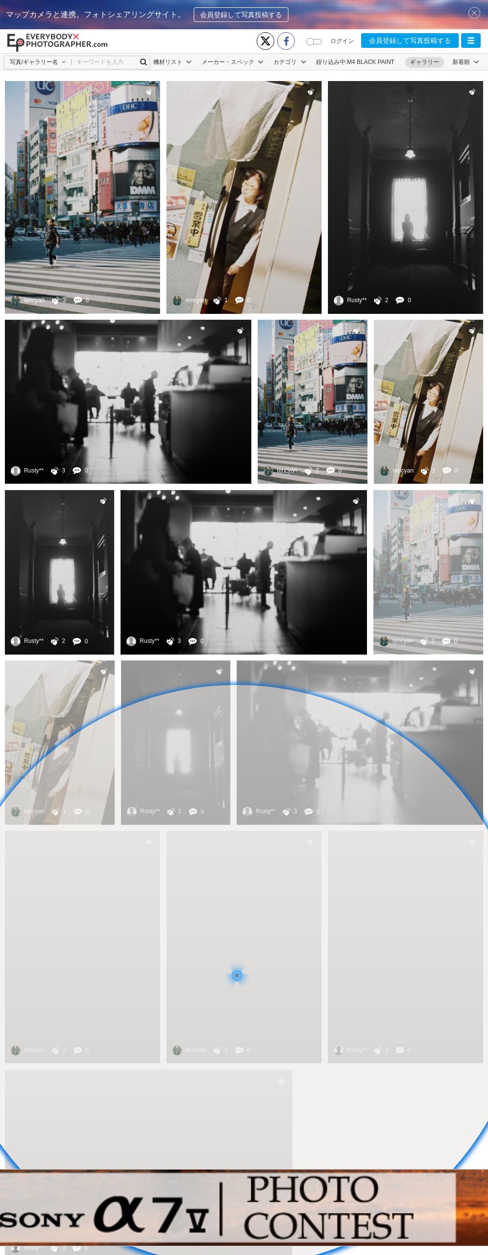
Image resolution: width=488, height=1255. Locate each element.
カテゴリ (289, 62)
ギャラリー (424, 62)
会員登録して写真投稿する (241, 15)
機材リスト (172, 62)
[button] (471, 40)
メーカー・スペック (233, 62)
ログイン (342, 41)
